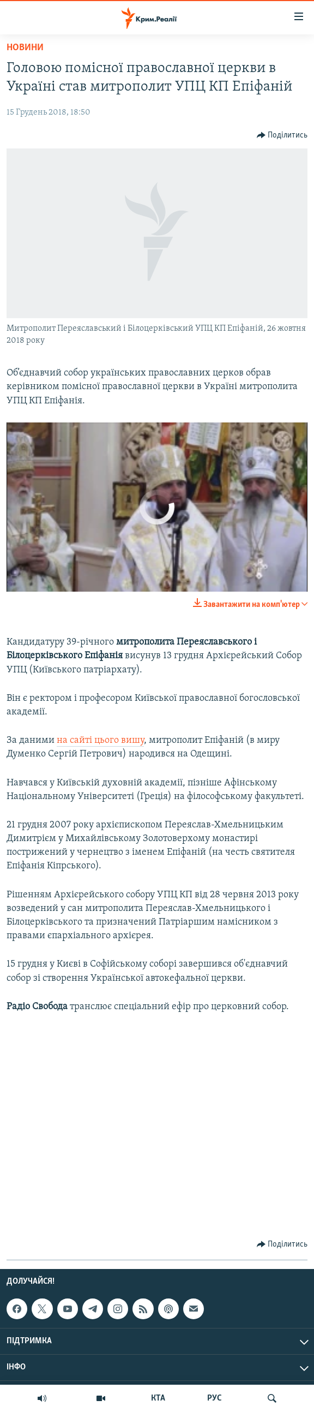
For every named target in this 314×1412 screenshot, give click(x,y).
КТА (158, 1398)
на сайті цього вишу (100, 740)
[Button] (282, 135)
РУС (214, 1398)
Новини (25, 48)
